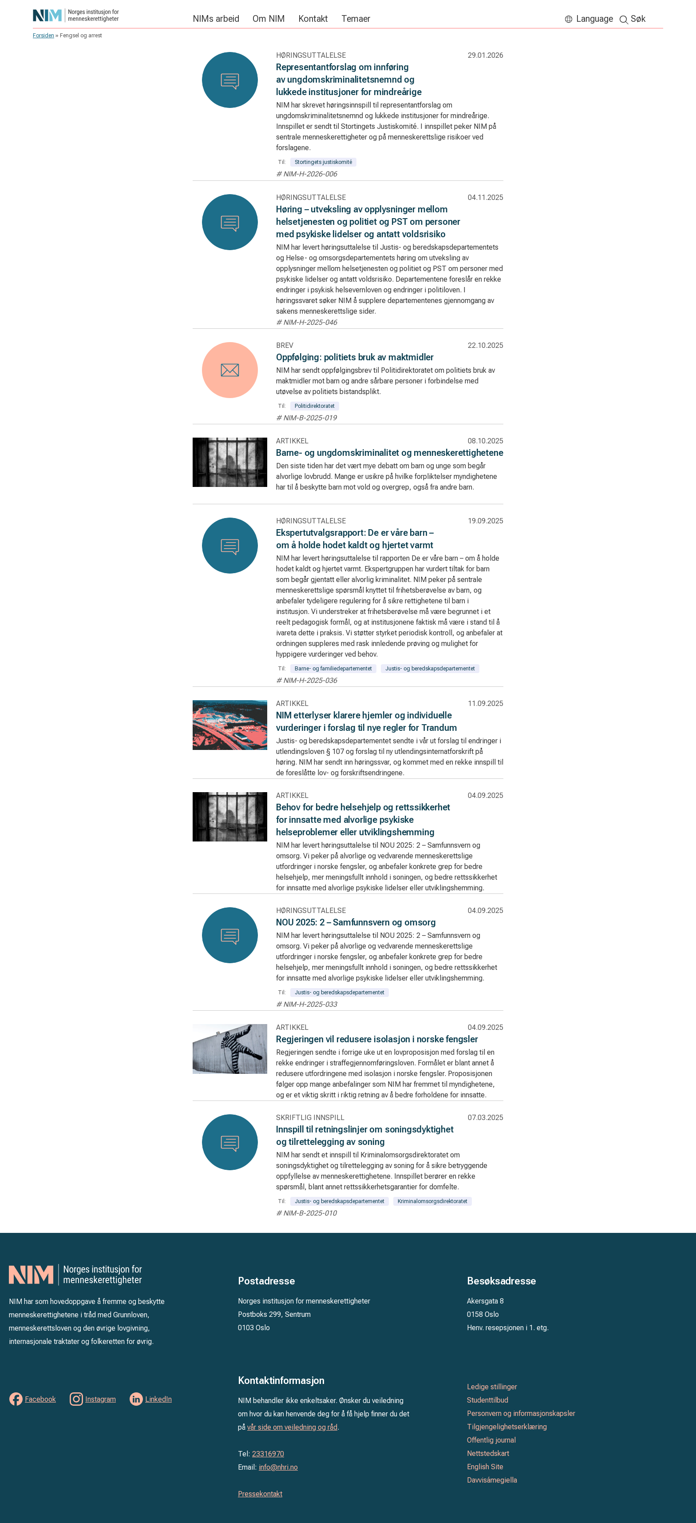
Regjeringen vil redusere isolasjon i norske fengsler (377, 1039)
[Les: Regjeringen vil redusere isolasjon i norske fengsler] (230, 1070)
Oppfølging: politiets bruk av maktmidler (355, 357)
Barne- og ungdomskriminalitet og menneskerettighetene (389, 452)
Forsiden (43, 35)
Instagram (100, 1399)
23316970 (268, 1454)
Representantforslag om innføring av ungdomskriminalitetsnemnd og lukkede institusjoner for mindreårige (349, 79)
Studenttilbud (487, 1400)
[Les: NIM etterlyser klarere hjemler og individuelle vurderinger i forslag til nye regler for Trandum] (230, 746)
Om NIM (269, 18)
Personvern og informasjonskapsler (521, 1413)
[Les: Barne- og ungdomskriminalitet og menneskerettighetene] (230, 483)
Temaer (356, 18)
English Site (485, 1467)
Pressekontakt (260, 1494)
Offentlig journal (491, 1440)
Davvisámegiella (492, 1480)
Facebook (40, 1399)
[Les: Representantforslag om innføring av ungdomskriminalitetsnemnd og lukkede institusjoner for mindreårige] (230, 80)
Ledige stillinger (492, 1387)
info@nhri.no (278, 1467)
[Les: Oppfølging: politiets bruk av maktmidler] (230, 370)
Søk (638, 18)
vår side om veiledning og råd (292, 1427)
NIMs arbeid (216, 18)
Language (594, 18)
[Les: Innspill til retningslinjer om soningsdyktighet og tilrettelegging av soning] (230, 1142)
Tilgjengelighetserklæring (507, 1427)
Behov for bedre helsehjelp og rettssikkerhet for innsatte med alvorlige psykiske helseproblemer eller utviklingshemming (363, 819)
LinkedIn (158, 1399)
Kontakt (313, 18)
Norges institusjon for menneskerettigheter (108, 15)
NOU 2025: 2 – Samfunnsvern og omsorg (356, 922)
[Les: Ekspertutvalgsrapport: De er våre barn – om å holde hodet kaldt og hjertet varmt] (230, 546)
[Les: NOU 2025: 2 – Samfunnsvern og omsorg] (230, 935)
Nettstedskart (488, 1453)
